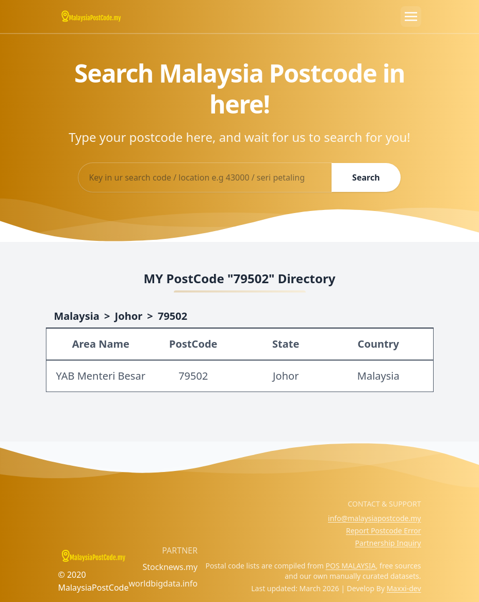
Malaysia (77, 316)
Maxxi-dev (404, 588)
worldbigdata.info (162, 583)
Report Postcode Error (383, 530)
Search (365, 177)
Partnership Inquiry (388, 543)
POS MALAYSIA (351, 566)
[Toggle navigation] (411, 16)
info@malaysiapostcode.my (374, 518)
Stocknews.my (169, 567)
